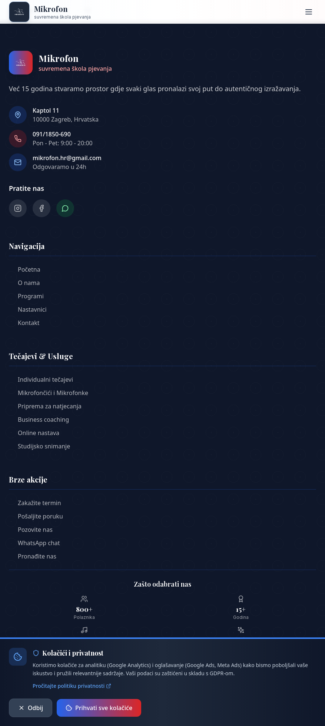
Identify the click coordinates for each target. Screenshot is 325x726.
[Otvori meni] (308, 11)
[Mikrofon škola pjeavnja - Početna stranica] (50, 11)
